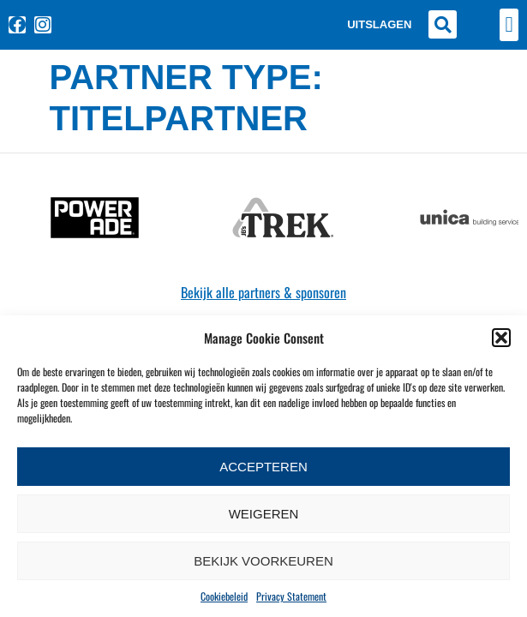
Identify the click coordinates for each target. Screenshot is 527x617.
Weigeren (264, 513)
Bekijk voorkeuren (263, 561)
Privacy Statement (291, 596)
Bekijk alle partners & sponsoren (263, 292)
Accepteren (263, 466)
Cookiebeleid (224, 596)
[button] (501, 337)
